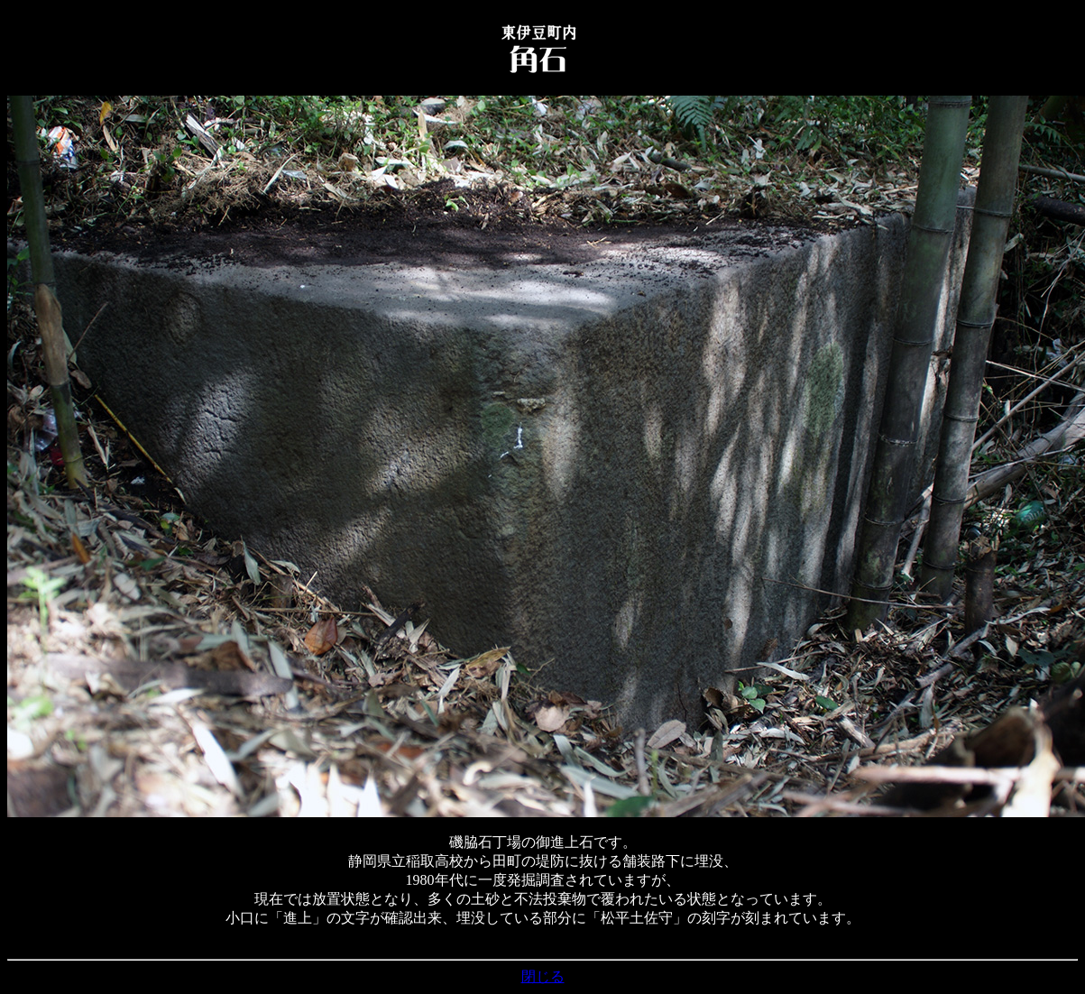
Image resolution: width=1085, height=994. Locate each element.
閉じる (543, 976)
